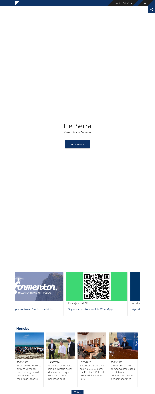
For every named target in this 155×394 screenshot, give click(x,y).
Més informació (77, 144)
